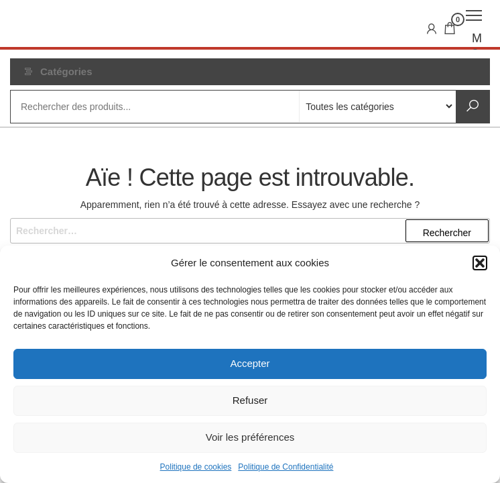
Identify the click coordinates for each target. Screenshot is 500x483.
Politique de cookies (196, 467)
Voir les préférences (250, 437)
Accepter (249, 363)
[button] (480, 263)
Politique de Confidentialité (285, 467)
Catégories (66, 71)
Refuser (250, 400)
